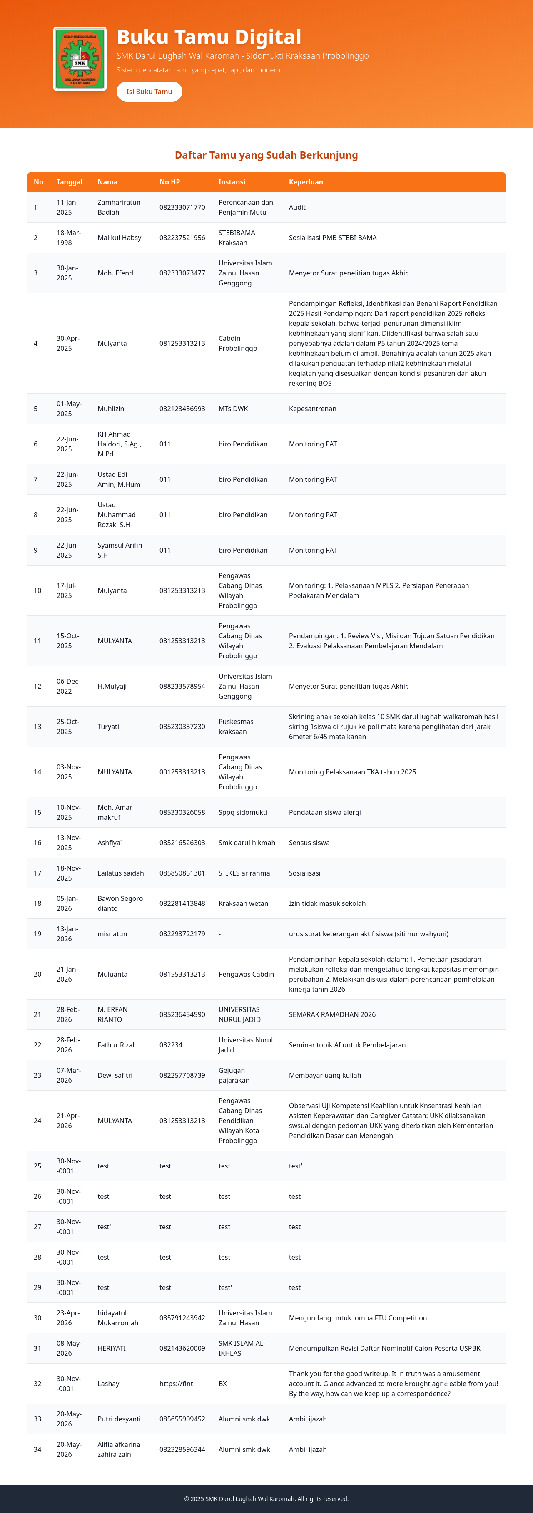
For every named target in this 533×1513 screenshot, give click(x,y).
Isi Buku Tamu (149, 91)
